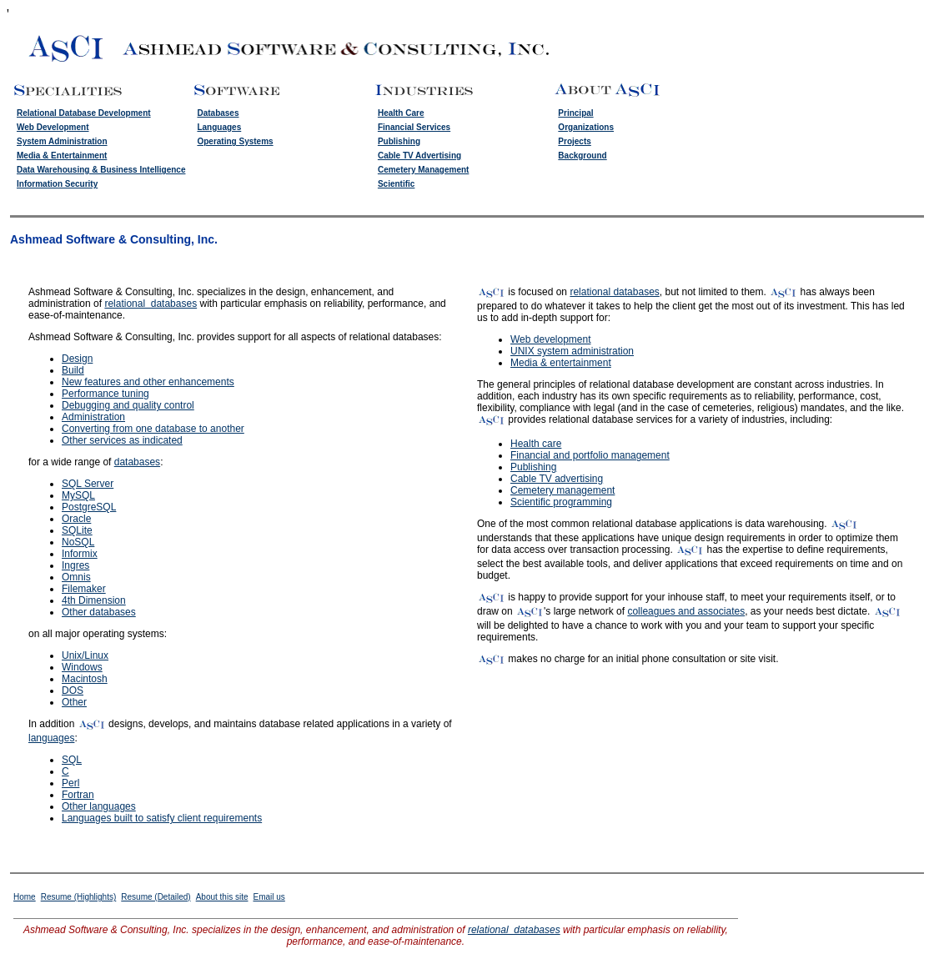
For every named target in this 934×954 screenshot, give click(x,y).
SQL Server (87, 484)
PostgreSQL (89, 507)
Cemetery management (562, 490)
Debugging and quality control (128, 405)
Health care (535, 443)
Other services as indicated (122, 440)
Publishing (399, 141)
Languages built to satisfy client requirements (162, 818)
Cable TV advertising (556, 479)
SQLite (77, 530)
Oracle (76, 519)
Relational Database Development (84, 113)
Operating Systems (235, 141)
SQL (72, 760)
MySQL (78, 495)
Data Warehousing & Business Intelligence (101, 169)
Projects (574, 141)
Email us (268, 896)
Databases (218, 113)
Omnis (76, 577)
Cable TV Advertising (419, 155)
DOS (72, 690)
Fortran (78, 795)
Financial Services (414, 127)
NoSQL (78, 542)
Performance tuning (105, 393)
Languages (219, 127)
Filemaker (84, 589)
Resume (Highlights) (79, 896)
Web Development (53, 127)
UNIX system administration (572, 351)
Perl (70, 783)
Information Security (57, 183)
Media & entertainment (560, 363)
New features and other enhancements (148, 382)
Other (74, 702)
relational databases (150, 303)
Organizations (586, 127)
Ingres (75, 565)
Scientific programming (561, 502)
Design (77, 358)
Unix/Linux (85, 655)
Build (73, 370)
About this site (222, 896)
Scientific (396, 183)
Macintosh (85, 679)
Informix (80, 554)
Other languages (99, 806)
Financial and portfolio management (590, 455)
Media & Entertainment (62, 155)
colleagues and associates (686, 611)
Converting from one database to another (153, 428)
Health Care (401, 113)
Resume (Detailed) (155, 896)
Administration (93, 417)
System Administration (62, 141)
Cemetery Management (423, 169)
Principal (575, 113)
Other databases (99, 612)
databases (137, 462)
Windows (82, 667)
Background (582, 155)
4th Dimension (94, 600)
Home (24, 896)
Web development (550, 339)
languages (51, 738)
